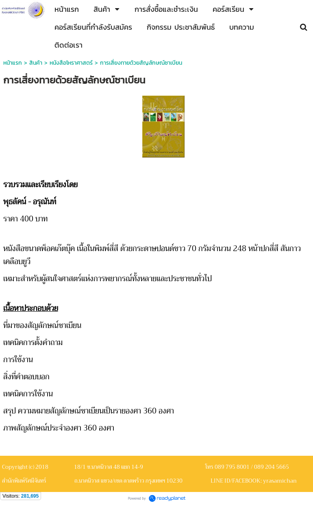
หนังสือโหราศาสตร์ (71, 63)
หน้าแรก (12, 63)
